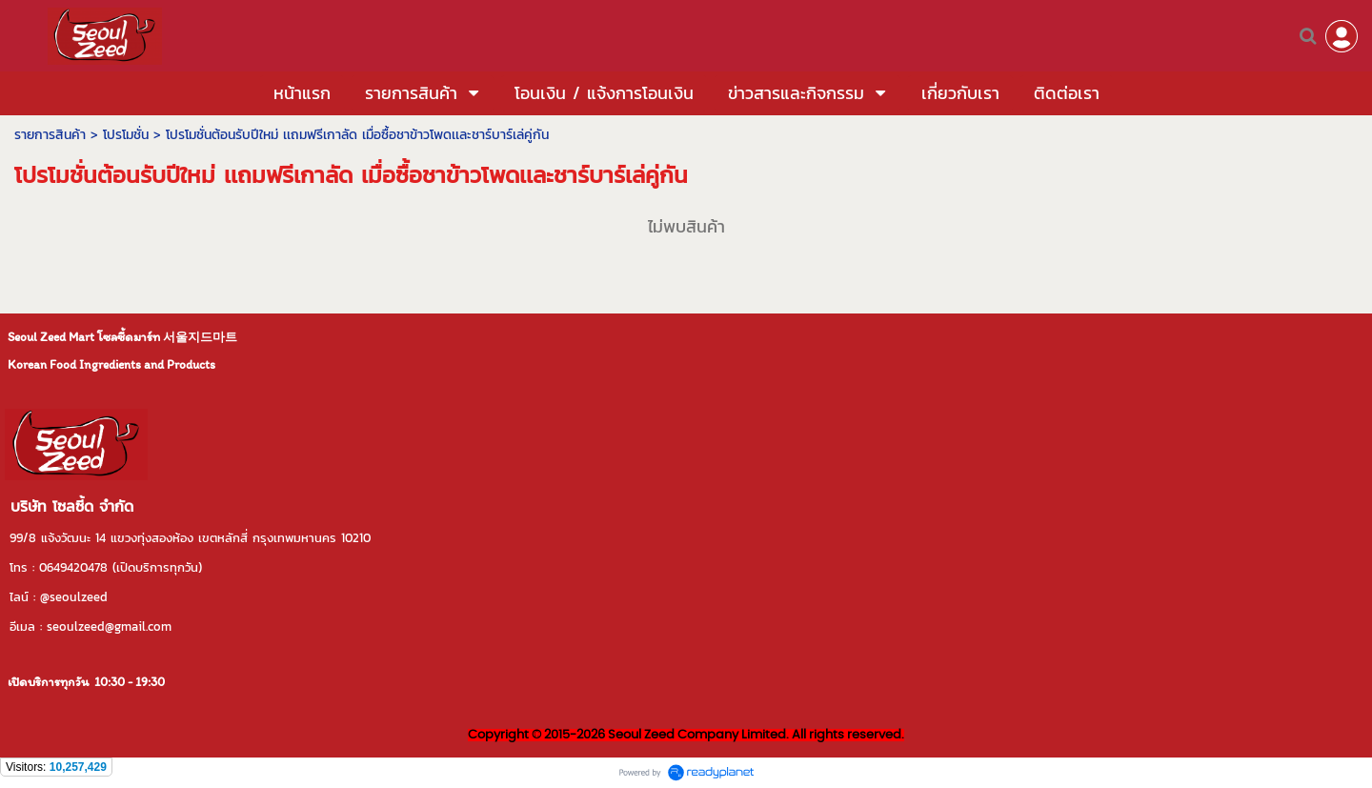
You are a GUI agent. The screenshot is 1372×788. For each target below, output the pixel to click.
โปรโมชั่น (126, 135)
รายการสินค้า (50, 135)
